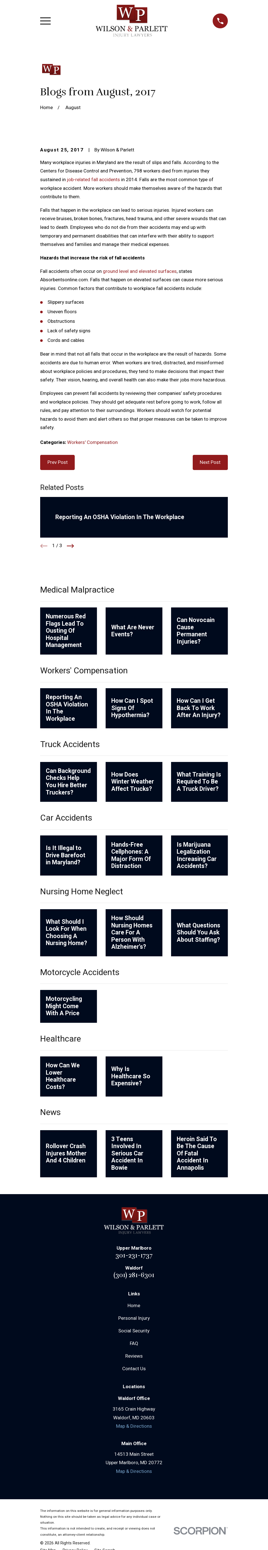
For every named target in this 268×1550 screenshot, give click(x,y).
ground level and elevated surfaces (140, 271)
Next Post (210, 462)
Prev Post (57, 462)
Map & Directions (134, 1426)
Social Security (133, 1330)
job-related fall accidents (93, 179)
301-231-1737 (134, 1255)
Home (134, 1305)
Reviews (134, 1356)
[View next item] (70, 546)
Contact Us (134, 1368)
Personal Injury (134, 1318)
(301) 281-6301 (133, 1275)
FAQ (134, 1343)
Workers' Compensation (92, 442)
